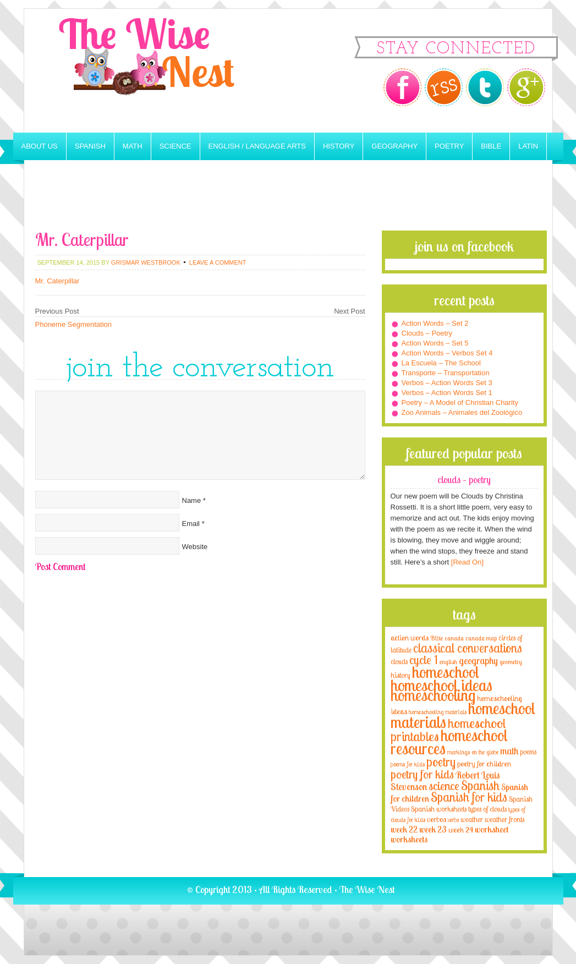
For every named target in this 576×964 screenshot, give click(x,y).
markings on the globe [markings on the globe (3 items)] (472, 752)
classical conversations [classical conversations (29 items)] (467, 648)
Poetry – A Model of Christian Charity (460, 402)
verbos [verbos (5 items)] (436, 819)
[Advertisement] (288, 200)
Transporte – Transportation (446, 373)
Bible (491, 146)
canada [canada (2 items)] (454, 638)
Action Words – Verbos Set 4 (447, 353)
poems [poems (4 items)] (528, 751)
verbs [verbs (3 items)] (453, 819)
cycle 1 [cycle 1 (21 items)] (423, 659)
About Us (39, 146)
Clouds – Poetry (427, 333)
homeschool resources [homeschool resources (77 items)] (449, 741)
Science (175, 146)
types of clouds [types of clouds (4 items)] (487, 808)
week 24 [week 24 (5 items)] (460, 829)
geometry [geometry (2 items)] (511, 662)
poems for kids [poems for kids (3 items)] (408, 764)
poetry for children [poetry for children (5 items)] (484, 763)
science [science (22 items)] (444, 785)
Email (191, 523)
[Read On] (466, 562)
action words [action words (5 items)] (410, 637)
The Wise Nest (161, 71)
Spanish (90, 146)
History (338, 146)
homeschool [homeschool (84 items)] (445, 672)
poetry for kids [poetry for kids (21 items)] (422, 773)
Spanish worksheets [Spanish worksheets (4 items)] (439, 808)
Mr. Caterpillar (57, 281)
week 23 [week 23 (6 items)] (433, 829)
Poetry (449, 146)
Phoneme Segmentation (73, 324)
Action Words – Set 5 (435, 343)
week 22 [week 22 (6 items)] (404, 829)
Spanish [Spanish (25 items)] (480, 785)
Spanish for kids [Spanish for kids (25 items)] (469, 797)
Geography (394, 146)
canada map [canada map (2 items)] (481, 638)
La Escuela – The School (441, 363)
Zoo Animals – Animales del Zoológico (462, 412)
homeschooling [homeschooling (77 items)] (433, 695)
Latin (528, 146)
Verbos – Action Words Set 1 (447, 392)
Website (195, 547)
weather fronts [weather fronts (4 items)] (504, 819)
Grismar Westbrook (145, 262)
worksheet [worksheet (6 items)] (491, 829)
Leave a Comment (217, 262)
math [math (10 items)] (509, 750)
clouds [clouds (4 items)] (399, 661)
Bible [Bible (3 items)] (436, 638)
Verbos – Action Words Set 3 (447, 383)
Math (132, 146)
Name (191, 500)
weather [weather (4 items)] (471, 819)
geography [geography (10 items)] (478, 660)
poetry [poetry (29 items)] (441, 762)
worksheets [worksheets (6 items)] (409, 839)
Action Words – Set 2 (435, 323)
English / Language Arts (257, 146)
